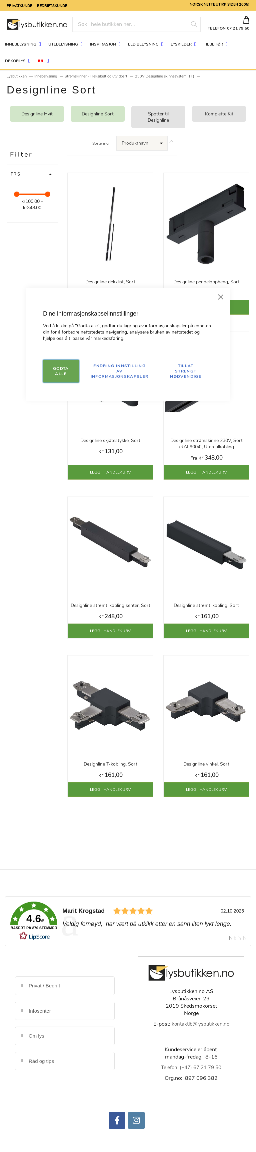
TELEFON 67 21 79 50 (228, 28)
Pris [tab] (15, 174)
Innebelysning (45, 76)
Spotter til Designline (158, 117)
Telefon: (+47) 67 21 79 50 (191, 1067)
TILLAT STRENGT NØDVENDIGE (185, 371)
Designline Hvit (37, 114)
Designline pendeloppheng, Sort (206, 282)
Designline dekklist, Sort (110, 282)
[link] (128, 921)
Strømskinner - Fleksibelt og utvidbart (96, 76)
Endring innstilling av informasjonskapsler (120, 371)
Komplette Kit (219, 114)
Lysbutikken (17, 76)
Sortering (100, 143)
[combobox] (136, 24)
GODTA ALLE (61, 371)
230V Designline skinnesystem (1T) (164, 76)
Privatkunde (19, 5)
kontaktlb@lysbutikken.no (200, 1024)
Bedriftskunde (52, 5)
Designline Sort (98, 114)
